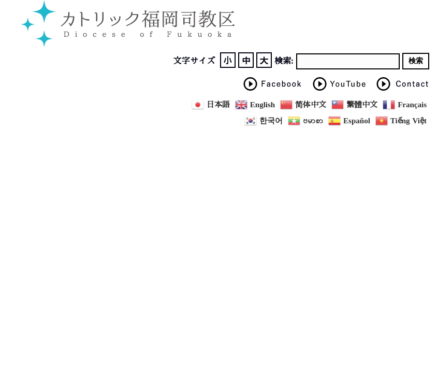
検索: (284, 61)
